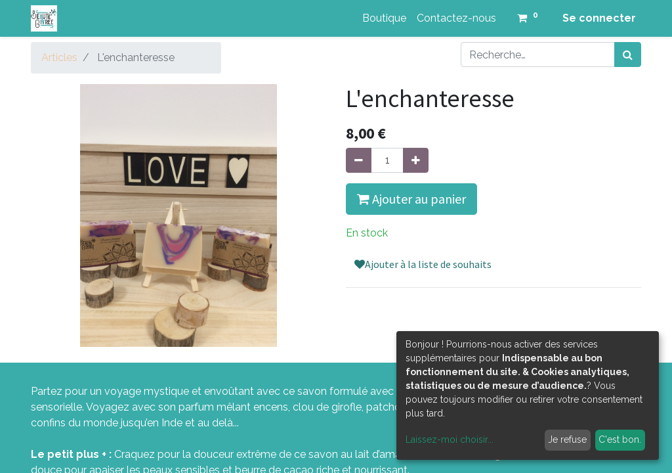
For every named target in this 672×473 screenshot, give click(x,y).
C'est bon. (619, 439)
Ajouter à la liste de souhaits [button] (423, 264)
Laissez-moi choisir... (450, 439)
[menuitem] (384, 18)
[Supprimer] (358, 160)
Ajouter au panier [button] (411, 199)
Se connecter (599, 18)
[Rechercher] (627, 54)
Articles (59, 57)
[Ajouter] (416, 160)
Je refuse (567, 439)
